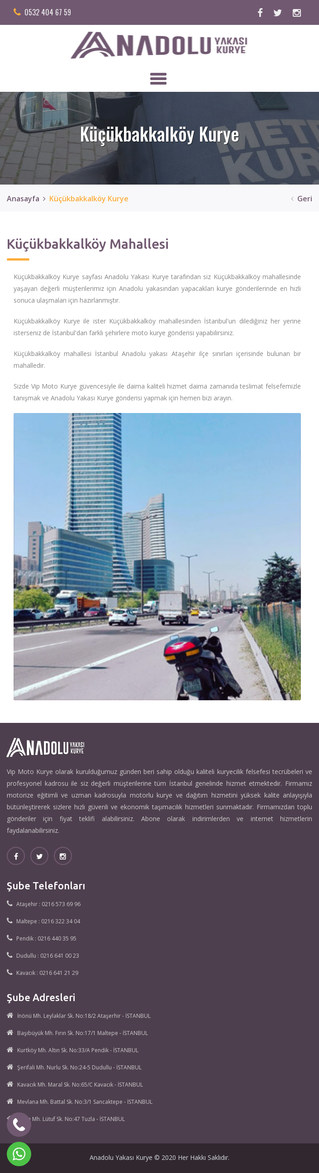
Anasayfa (23, 199)
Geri (299, 199)
